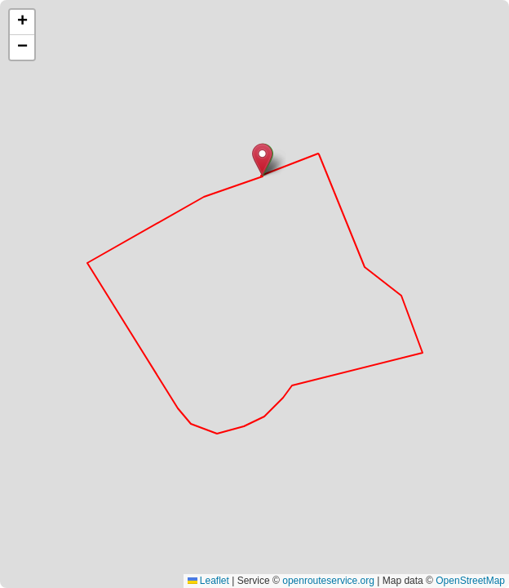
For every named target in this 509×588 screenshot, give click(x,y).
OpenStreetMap (470, 580)
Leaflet (208, 580)
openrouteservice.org (328, 580)
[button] (262, 159)
